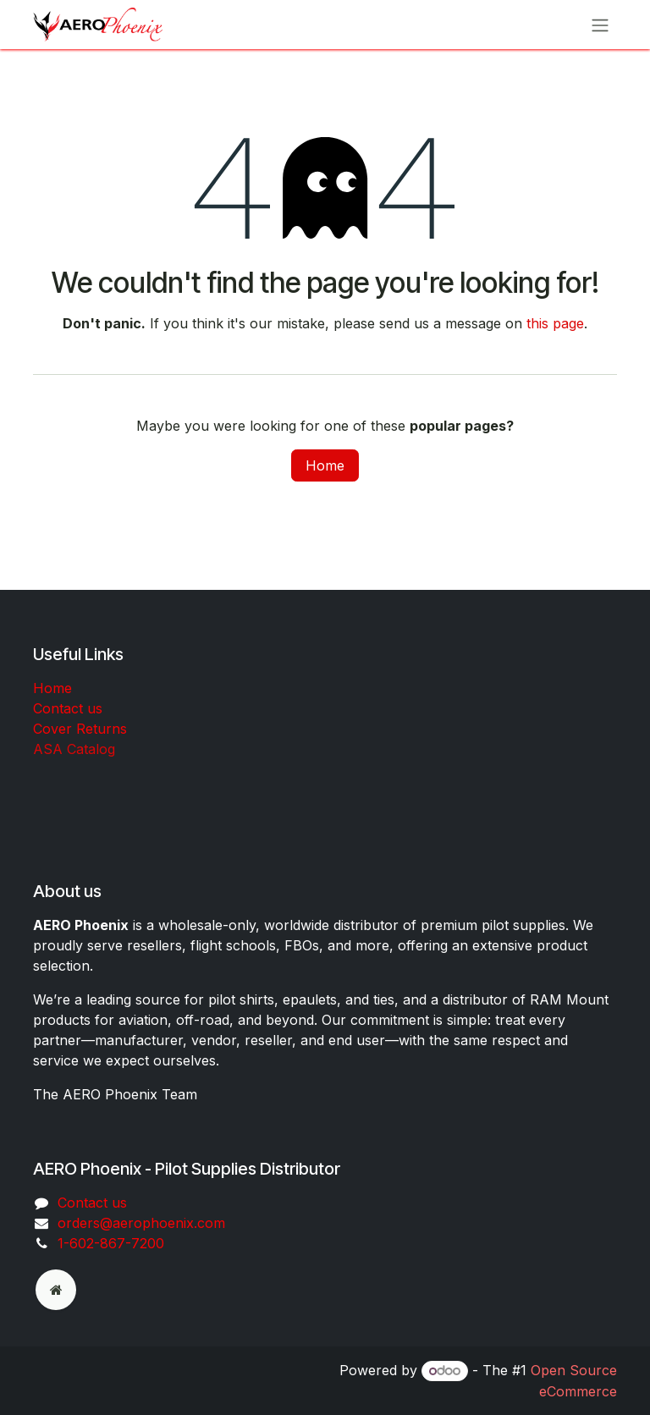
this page (555, 323)
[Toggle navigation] (600, 24)
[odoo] (56, 1289)
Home (325, 465)
